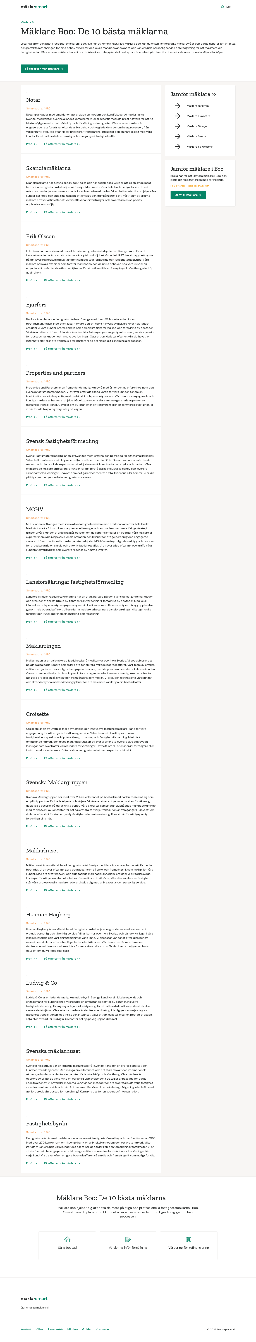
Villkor (40, 1329)
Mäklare (72, 1329)
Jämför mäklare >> (188, 195)
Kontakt (26, 1329)
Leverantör (55, 1329)
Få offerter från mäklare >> (44, 69)
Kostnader (103, 1329)
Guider (87, 1329)
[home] (34, 7)
